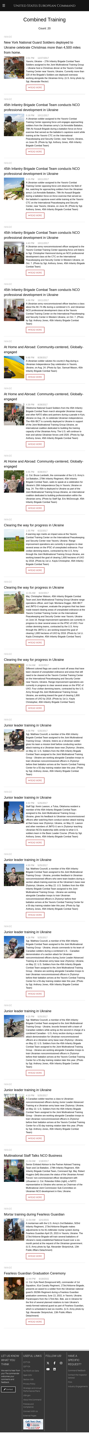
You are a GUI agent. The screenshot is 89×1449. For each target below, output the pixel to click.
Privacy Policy (29, 1384)
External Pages (29, 1416)
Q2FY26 (26, 1366)
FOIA (70, 1382)
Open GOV (27, 1375)
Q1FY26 (26, 1362)
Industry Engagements (78, 1386)
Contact (8, 1389)
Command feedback (76, 1370)
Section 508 (28, 1379)
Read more (35, 87)
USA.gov (27, 1395)
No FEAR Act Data (31, 1371)
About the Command (32, 1400)
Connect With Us (30, 1411)
